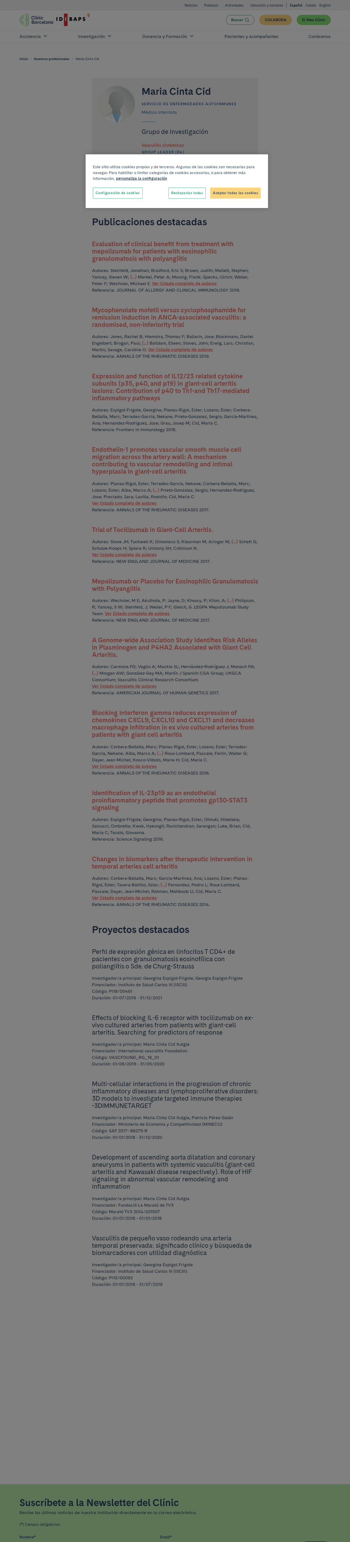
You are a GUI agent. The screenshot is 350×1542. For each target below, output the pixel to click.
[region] (177, 181)
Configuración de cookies (118, 193)
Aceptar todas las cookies (235, 193)
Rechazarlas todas (187, 193)
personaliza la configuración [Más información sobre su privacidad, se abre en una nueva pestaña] (141, 178)
